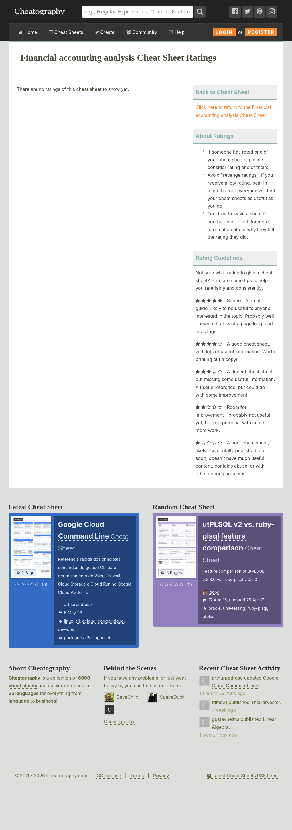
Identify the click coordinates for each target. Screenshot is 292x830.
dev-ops (66, 629)
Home (28, 32)
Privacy (161, 775)
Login (224, 32)
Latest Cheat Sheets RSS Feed (242, 775)
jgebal (214, 592)
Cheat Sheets (66, 32)
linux (68, 621)
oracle (215, 608)
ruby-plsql (257, 608)
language (19, 701)
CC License (108, 775)
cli (78, 621)
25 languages (23, 693)
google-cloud (111, 621)
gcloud (88, 621)
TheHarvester (265, 702)
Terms (137, 775)
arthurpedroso (78, 604)
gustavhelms (225, 719)
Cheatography (24, 678)
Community (141, 32)
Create (105, 32)
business (46, 701)
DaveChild (128, 697)
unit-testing (234, 608)
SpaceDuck (172, 697)
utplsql (209, 616)
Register (261, 32)
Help (176, 32)
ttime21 (219, 702)
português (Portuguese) (87, 637)
